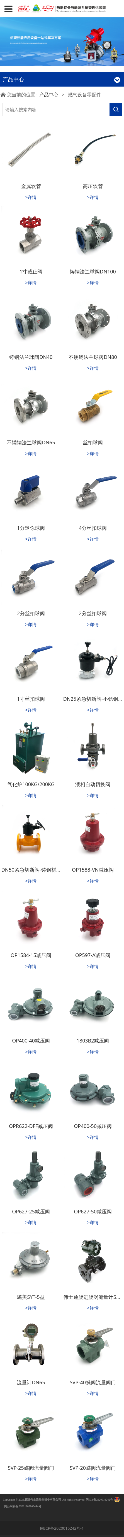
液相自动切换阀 (92, 784)
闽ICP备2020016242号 (99, 1499)
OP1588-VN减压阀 (93, 869)
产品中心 (48, 94)
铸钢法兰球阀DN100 (93, 271)
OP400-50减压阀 (93, 1126)
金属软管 (31, 186)
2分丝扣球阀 (31, 613)
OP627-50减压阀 (93, 1211)
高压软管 (93, 186)
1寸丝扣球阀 (31, 698)
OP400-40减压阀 (31, 1040)
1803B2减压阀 (93, 1040)
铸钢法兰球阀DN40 (30, 357)
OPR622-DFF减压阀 (31, 1126)
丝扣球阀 (93, 442)
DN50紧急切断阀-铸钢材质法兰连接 (41, 869)
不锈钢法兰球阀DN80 (93, 357)
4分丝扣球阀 (93, 527)
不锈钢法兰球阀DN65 (31, 442)
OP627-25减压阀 (31, 1211)
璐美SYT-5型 (31, 1297)
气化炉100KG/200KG (31, 784)
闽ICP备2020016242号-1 (62, 1528)
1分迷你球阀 (31, 527)
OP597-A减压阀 (93, 955)
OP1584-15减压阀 (31, 955)
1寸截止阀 (31, 271)
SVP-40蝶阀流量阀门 (93, 1382)
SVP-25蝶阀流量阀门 (31, 1467)
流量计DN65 (31, 1382)
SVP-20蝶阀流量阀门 (93, 1467)
